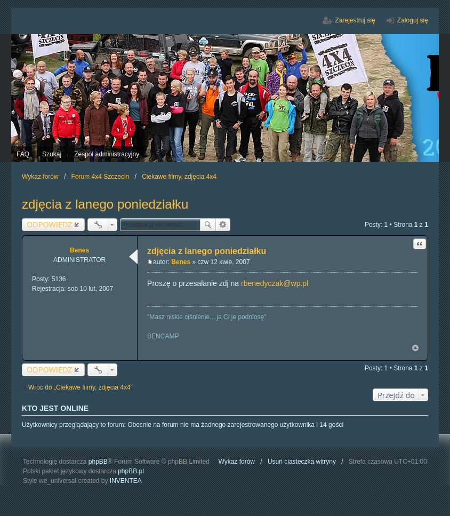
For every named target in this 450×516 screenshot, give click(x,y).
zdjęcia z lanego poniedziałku (105, 204)
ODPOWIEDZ (49, 224)
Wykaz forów (236, 461)
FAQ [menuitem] (23, 154)
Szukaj (208, 224)
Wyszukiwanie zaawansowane (223, 224)
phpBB (98, 461)
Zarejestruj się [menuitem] (355, 20)
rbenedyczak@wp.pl (274, 283)
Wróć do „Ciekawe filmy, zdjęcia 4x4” (80, 387)
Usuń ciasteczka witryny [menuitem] (302, 461)
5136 (59, 279)
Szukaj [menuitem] (51, 154)
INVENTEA (126, 481)
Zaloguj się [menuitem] (412, 20)
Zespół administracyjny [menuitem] (106, 154)
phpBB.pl (131, 471)
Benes (79, 250)
